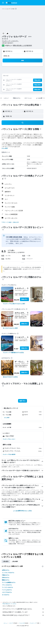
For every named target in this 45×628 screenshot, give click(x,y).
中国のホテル (5, 575)
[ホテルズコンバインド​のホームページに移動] (11, 3)
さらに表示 (5, 148)
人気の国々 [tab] (6, 561)
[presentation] (16, 8)
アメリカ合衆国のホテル (8, 582)
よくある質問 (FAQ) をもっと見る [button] (22, 510)
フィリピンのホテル (7, 587)
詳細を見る (24, 299)
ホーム (5, 623)
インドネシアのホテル (8, 572)
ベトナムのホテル (7, 590)
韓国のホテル (5, 580)
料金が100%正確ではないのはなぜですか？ (23, 615)
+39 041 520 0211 (7, 43)
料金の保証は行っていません (9, 603)
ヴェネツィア (33, 623)
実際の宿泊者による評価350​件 (22, 45)
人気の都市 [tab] (15, 561)
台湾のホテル (5, 570)
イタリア (11, 623)
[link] (14, 303)
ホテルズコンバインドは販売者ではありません (23, 609)
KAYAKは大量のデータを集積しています (23, 612)
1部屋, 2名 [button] (6, 56)
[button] (3, 3)
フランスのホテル (7, 585)
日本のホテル (5, 577)
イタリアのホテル (7, 592)
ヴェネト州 (22, 623)
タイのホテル (5, 594)
